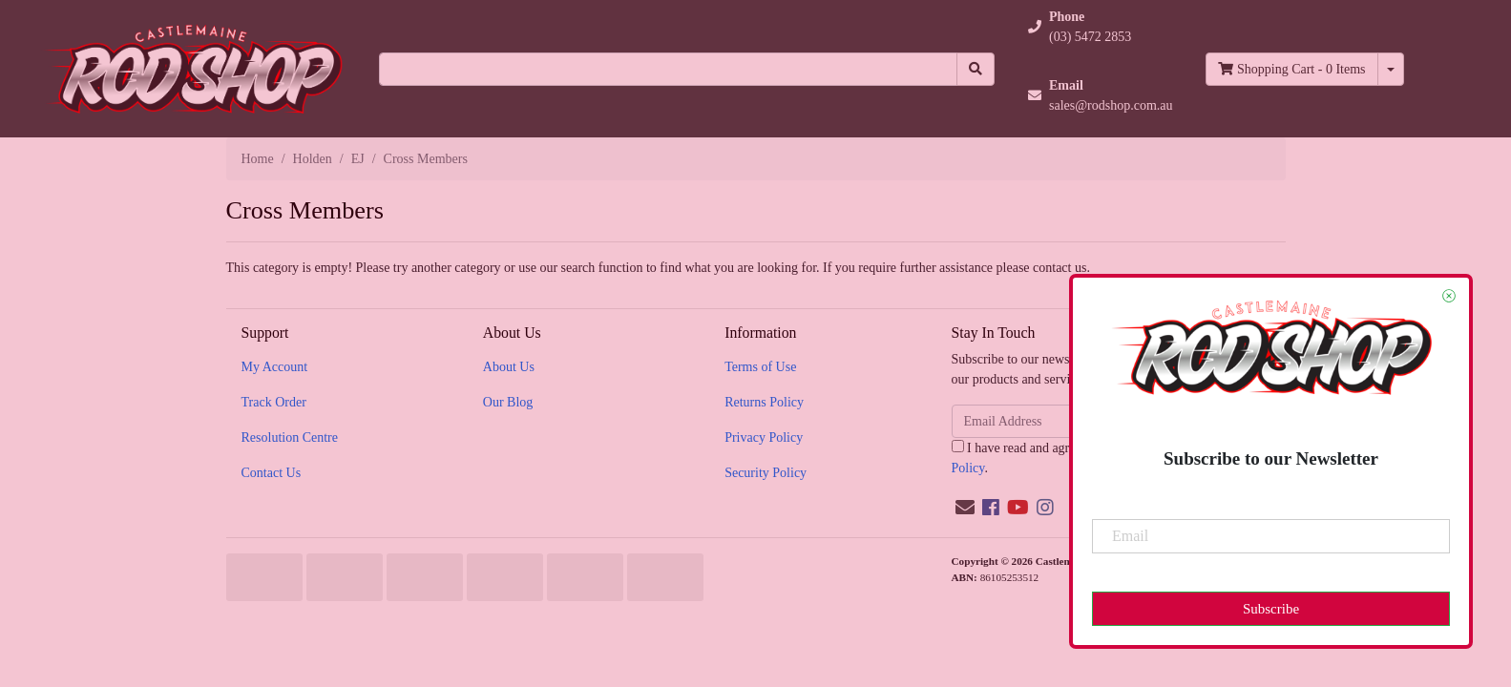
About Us (509, 367)
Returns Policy (764, 402)
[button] (1101, 26)
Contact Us (271, 473)
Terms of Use (760, 367)
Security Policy (765, 473)
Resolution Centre (290, 437)
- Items (1291, 69)
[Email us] (965, 507)
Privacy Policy (763, 437)
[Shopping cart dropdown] (1390, 69)
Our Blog (508, 402)
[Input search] (668, 69)
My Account (274, 367)
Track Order (273, 402)
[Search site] (975, 69)
